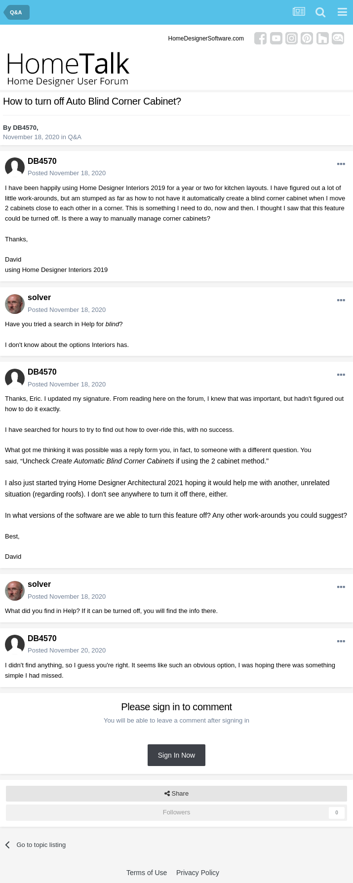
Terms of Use (146, 873)
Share (176, 793)
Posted (67, 173)
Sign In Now (176, 755)
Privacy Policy (197, 873)
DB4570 (25, 127)
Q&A (74, 137)
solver (39, 297)
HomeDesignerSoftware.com (206, 38)
